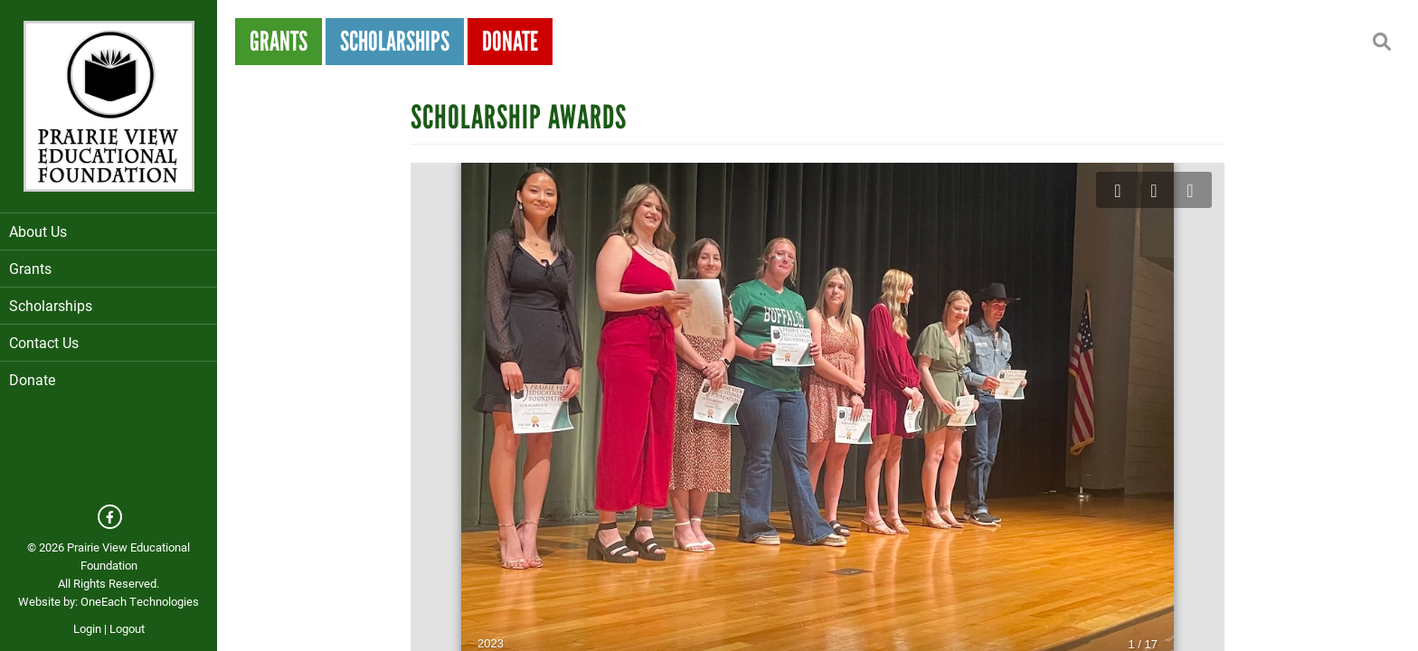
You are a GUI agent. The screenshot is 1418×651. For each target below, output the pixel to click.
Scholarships (108, 305)
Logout (127, 628)
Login (87, 628)
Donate (32, 379)
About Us (108, 231)
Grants (108, 268)
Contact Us (44, 342)
